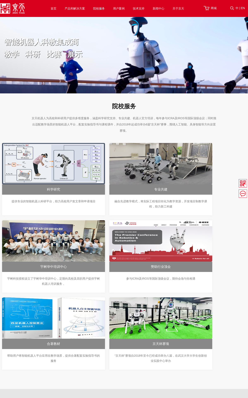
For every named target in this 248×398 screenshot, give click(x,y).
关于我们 (185, 335)
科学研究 (41, 190)
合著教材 (122, 267)
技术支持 (138, 8)
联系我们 (185, 345)
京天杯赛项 (204, 267)
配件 (66, 361)
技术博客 (150, 355)
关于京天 (178, 8)
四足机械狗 (70, 350)
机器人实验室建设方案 (77, 335)
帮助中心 (150, 335)
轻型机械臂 (70, 355)
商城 (214, 8)
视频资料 (150, 345)
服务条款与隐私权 (155, 393)
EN (243, 8)
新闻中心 (158, 8)
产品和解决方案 (75, 8)
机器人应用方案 (73, 340)
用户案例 (119, 8)
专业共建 (122, 190)
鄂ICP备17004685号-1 (94, 393)
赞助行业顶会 (41, 267)
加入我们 (185, 340)
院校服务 (99, 8)
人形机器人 (70, 345)
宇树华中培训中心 (204, 190)
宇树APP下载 (153, 350)
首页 (53, 8)
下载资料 (150, 340)
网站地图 (177, 393)
